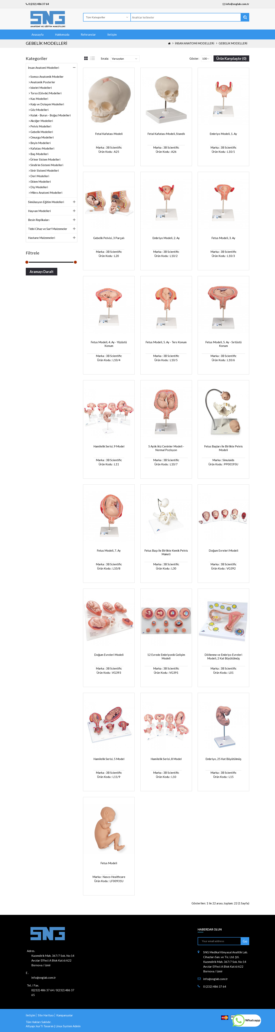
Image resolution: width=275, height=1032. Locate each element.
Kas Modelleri (39, 98)
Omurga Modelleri (42, 137)
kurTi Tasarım (44, 1026)
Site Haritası (46, 1015)
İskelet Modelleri (41, 87)
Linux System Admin (68, 1026)
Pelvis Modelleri (40, 126)
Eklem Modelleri (40, 181)
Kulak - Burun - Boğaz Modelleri (50, 115)
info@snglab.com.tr (237, 4)
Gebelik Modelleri (233, 43)
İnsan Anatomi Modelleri (194, 43)
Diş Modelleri (39, 187)
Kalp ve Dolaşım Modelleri (47, 104)
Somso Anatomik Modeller (47, 76)
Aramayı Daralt (41, 272)
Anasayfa (38, 34)
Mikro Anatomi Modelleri (46, 192)
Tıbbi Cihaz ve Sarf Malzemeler (47, 228)
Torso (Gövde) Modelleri (45, 93)
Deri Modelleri (39, 176)
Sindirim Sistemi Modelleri (46, 165)
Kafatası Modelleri (42, 148)
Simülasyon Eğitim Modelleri (46, 202)
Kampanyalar (64, 1015)
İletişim (112, 34)
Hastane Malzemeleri (41, 237)
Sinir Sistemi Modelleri (44, 170)
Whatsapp (246, 1020)
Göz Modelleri (39, 109)
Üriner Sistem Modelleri (45, 159)
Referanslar (88, 34)
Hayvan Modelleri (39, 211)
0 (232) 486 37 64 (37, 4)
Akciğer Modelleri (41, 120)
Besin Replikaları (38, 220)
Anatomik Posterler (42, 82)
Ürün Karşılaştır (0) (231, 58)
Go (245, 941)
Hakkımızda (62, 34)
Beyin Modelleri (40, 143)
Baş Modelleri (39, 154)
